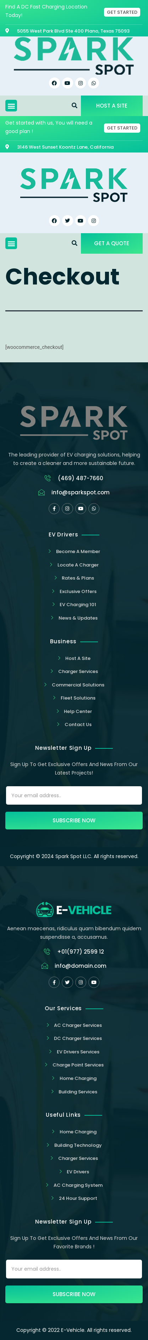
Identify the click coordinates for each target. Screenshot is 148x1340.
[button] (11, 105)
